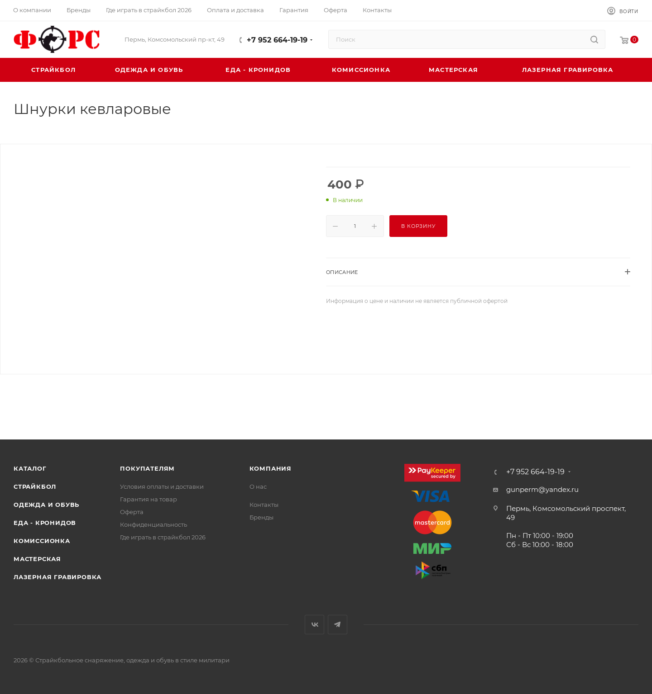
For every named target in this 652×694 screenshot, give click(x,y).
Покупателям (147, 468)
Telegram (337, 624)
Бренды (261, 517)
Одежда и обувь (46, 504)
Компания (270, 468)
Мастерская (37, 558)
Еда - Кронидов (45, 522)
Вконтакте (314, 624)
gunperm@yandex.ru (542, 489)
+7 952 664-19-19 (277, 40)
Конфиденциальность (153, 524)
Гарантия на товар (148, 499)
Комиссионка (42, 540)
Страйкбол (35, 486)
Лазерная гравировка (57, 577)
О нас (258, 486)
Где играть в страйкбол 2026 (163, 537)
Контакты (263, 504)
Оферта (132, 511)
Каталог (30, 468)
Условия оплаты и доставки (162, 486)
